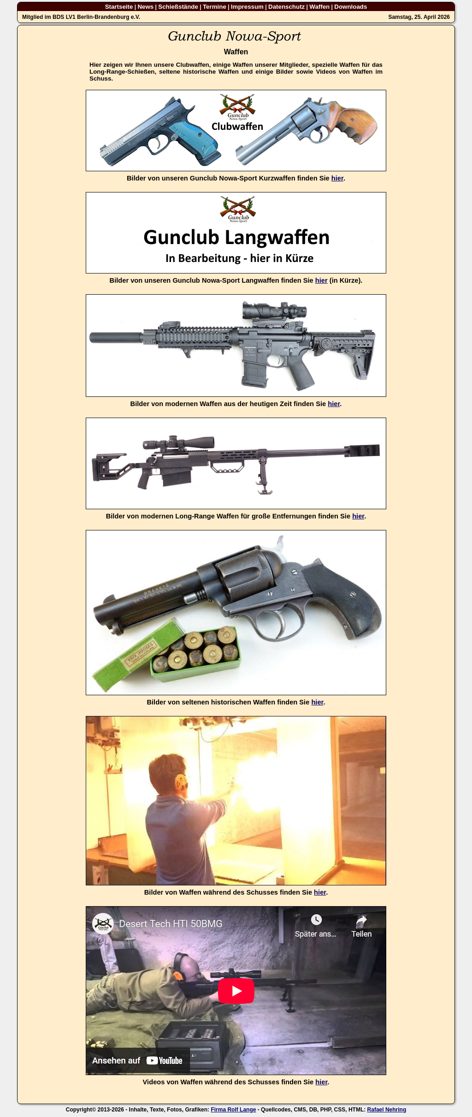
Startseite (119, 6)
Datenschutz (286, 6)
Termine (214, 6)
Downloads (350, 6)
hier (337, 178)
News (145, 6)
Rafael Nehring (387, 1109)
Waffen (319, 6)
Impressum (247, 6)
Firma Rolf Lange (233, 1109)
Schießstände (178, 6)
